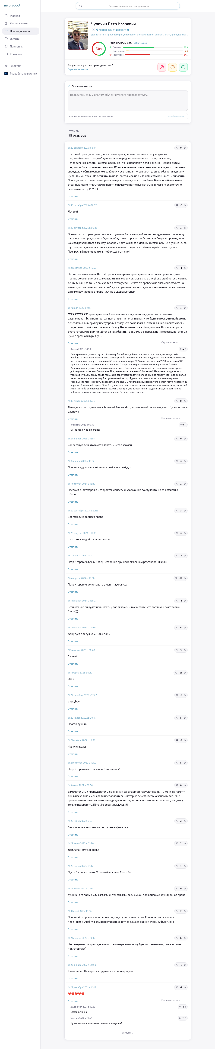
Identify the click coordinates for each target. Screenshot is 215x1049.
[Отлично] (183, 67)
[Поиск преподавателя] (130, 6)
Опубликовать (176, 116)
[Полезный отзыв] (185, 148)
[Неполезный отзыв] (177, 148)
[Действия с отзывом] (185, 195)
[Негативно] (161, 67)
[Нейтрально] (172, 67)
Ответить (73, 196)
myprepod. (12, 5)
